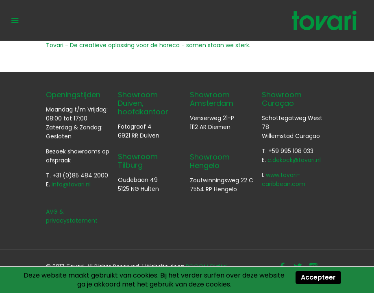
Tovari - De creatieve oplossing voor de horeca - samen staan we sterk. (148, 45)
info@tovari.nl (71, 184)
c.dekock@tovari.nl (294, 160)
